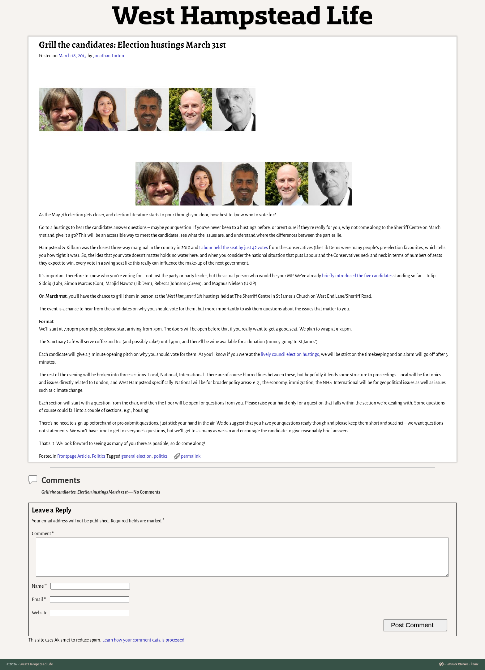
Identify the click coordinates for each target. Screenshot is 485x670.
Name (40, 593)
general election (136, 456)
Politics (98, 456)
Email (39, 606)
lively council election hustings (290, 354)
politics (161, 456)
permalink (190, 456)
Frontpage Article (73, 456)
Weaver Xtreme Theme (462, 664)
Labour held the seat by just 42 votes (233, 247)
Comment (43, 533)
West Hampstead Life (36, 664)
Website (39, 620)
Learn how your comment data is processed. (144, 647)
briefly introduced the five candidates (357, 275)
